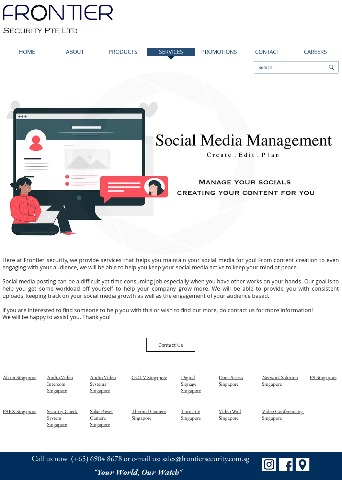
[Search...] (284, 67)
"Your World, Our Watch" (139, 472)
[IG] (269, 464)
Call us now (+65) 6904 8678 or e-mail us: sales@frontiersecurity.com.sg (140, 458)
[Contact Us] (170, 345)
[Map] (302, 464)
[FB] (286, 464)
